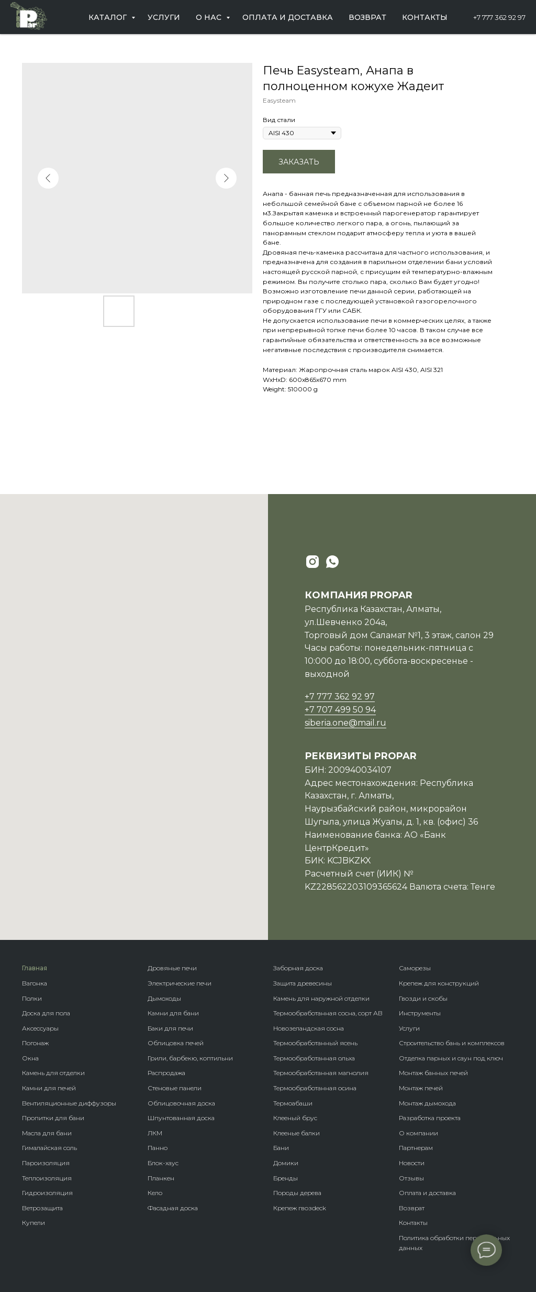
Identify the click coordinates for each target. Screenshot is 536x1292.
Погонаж (35, 1043)
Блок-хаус (163, 1163)
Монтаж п (414, 1088)
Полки (32, 998)
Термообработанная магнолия (320, 1073)
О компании (418, 1133)
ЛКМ (155, 1133)
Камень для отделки (53, 1073)
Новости (412, 1163)
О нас (210, 17)
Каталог (108, 17)
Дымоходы (164, 998)
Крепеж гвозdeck (299, 1208)
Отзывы (411, 1178)
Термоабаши (292, 1103)
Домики (285, 1163)
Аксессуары (40, 1028)
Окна (30, 1058)
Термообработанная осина (314, 1088)
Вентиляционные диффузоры (69, 1103)
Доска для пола (46, 1013)
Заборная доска (298, 968)
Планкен (161, 1178)
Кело (155, 1193)
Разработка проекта (430, 1118)
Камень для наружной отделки (321, 998)
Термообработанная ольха (314, 1058)
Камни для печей (49, 1088)
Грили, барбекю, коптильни (190, 1058)
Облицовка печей (176, 1043)
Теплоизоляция (47, 1178)
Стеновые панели (175, 1088)
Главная (34, 968)
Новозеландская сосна (308, 1028)
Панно (158, 1148)
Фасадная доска (173, 1208)
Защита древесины (302, 983)
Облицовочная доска (181, 1103)
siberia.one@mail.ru (345, 723)
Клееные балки (296, 1133)
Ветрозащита (42, 1208)
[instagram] (312, 562)
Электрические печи (179, 983)
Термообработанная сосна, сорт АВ (328, 1013)
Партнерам (416, 1148)
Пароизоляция (46, 1163)
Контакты (425, 17)
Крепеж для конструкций (439, 983)
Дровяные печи (172, 968)
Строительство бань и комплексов (452, 1043)
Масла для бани (47, 1133)
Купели (33, 1223)
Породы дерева (297, 1193)
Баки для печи (170, 1028)
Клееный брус (295, 1118)
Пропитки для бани (53, 1118)
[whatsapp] (332, 562)
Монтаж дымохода (427, 1103)
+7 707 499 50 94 (340, 710)
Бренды (285, 1178)
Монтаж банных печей (433, 1073)
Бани (281, 1148)
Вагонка (34, 983)
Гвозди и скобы (423, 998)
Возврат (367, 17)
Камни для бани (173, 1013)
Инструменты (420, 1013)
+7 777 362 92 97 (499, 17)
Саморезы (415, 968)
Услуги (164, 17)
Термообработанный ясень (315, 1043)
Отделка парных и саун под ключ (451, 1058)
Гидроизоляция (47, 1193)
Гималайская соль (49, 1148)
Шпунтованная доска (181, 1118)
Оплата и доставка (287, 17)
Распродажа (166, 1073)
